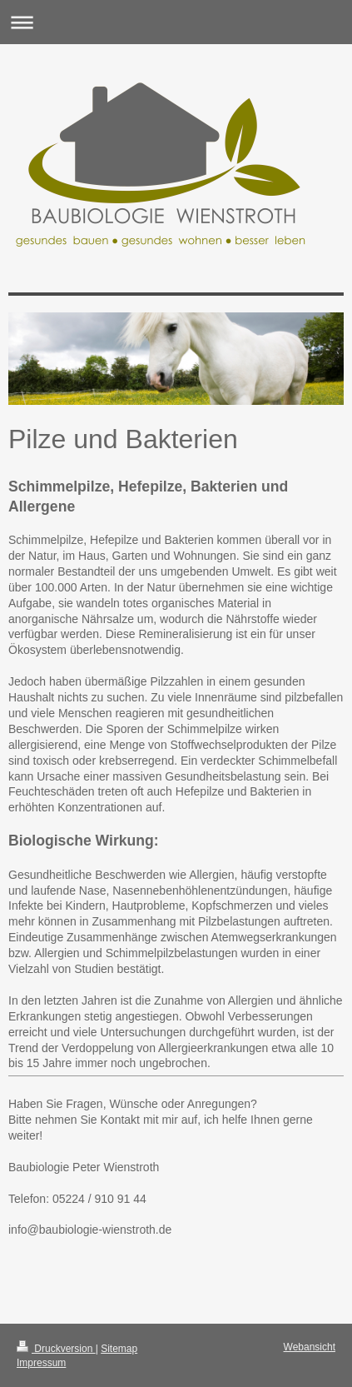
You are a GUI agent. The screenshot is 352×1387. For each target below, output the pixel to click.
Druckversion (56, 1349)
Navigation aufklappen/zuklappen (176, 22)
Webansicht (309, 1347)
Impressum (41, 1363)
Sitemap (119, 1349)
